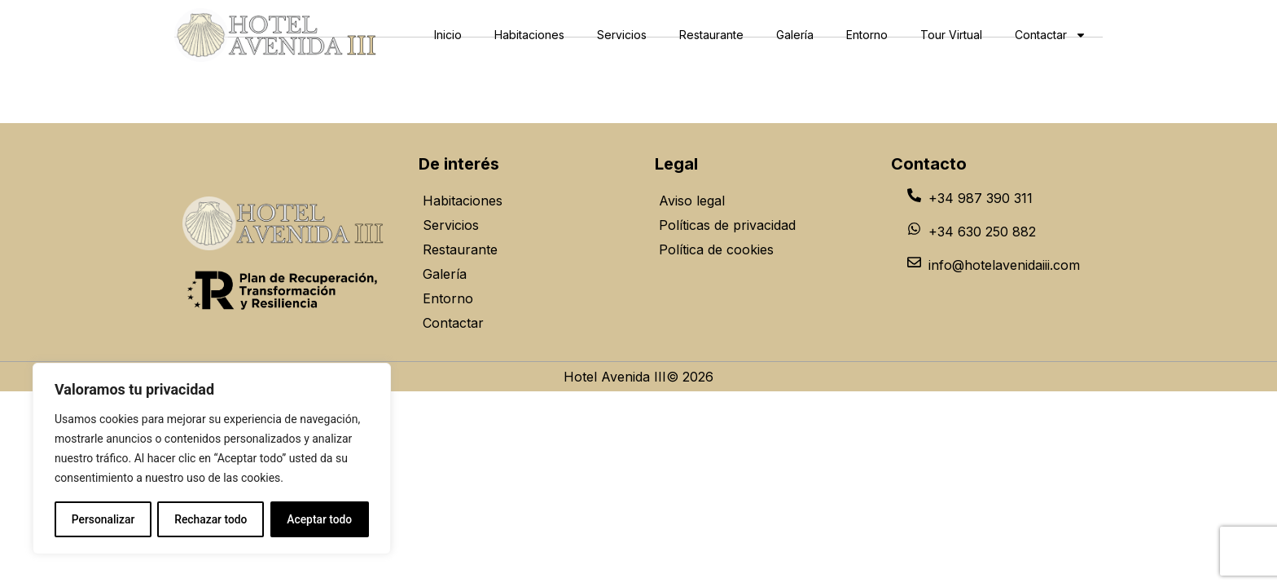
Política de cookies (716, 249)
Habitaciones (529, 35)
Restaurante (711, 35)
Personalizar (102, 519)
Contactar (1050, 35)
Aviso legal (692, 200)
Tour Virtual (951, 35)
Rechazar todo (211, 519)
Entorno (867, 35)
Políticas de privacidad (727, 225)
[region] (212, 459)
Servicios (622, 35)
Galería (795, 35)
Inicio (448, 35)
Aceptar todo (320, 519)
